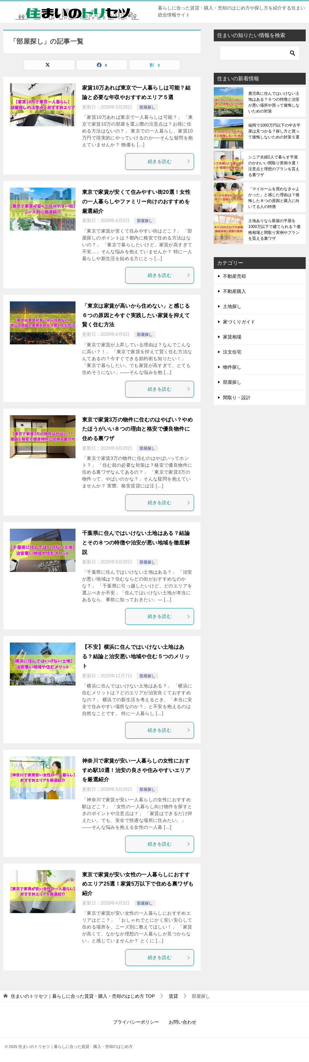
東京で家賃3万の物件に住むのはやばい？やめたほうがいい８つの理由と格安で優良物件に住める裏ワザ (137, 429)
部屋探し (147, 107)
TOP (83, 996)
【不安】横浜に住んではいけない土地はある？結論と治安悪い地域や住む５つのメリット (136, 656)
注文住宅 (232, 352)
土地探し (232, 306)
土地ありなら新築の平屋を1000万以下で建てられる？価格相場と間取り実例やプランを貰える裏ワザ (274, 229)
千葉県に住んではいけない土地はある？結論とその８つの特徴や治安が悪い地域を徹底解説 (136, 542)
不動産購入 (234, 291)
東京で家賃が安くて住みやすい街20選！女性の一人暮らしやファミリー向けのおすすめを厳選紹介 (136, 201)
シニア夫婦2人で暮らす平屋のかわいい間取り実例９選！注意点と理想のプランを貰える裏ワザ (273, 166)
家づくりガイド (239, 321)
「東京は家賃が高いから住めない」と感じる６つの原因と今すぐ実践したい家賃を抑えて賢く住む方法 (136, 315)
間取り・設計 (237, 397)
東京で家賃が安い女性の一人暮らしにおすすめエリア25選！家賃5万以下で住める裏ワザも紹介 (138, 884)
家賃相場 (232, 336)
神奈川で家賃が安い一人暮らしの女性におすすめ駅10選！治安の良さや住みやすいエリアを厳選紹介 (136, 770)
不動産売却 (234, 276)
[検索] (259, 53)
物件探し (232, 367)
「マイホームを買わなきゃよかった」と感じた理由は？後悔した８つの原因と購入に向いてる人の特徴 (273, 198)
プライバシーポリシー (136, 1022)
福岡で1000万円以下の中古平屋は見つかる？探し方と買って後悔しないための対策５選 (274, 131)
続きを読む (169, 161)
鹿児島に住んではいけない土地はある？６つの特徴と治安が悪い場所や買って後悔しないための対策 (273, 102)
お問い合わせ (182, 1022)
